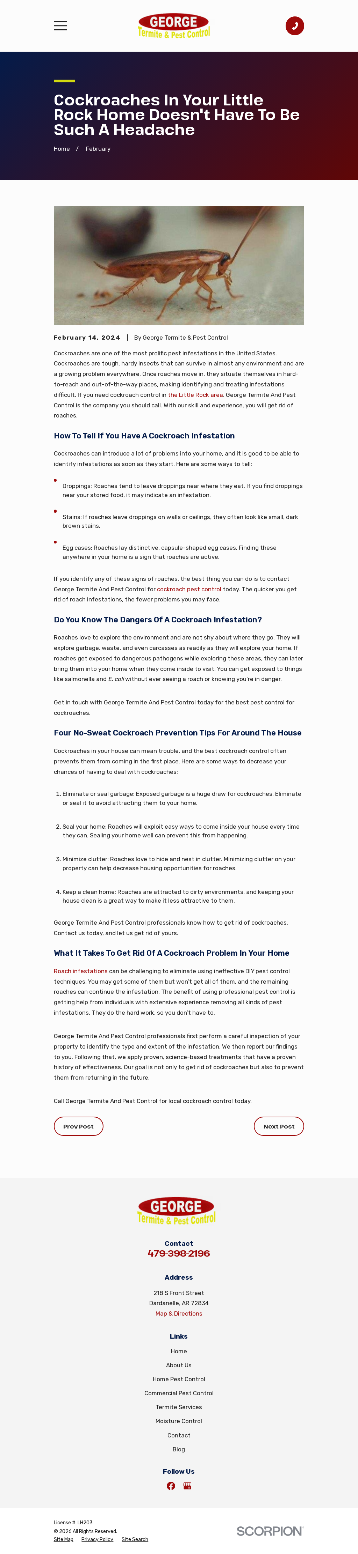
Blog (179, 1449)
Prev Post (78, 1126)
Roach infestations (81, 971)
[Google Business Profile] (187, 1486)
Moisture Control (179, 1421)
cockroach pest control (189, 589)
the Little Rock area (195, 394)
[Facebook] (171, 1486)
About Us (179, 1365)
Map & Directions (179, 1313)
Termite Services (179, 1407)
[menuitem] (63, 1539)
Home (179, 1351)
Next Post (279, 1126)
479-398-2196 (179, 1253)
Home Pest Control (179, 1379)
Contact (179, 1435)
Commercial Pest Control (179, 1393)
